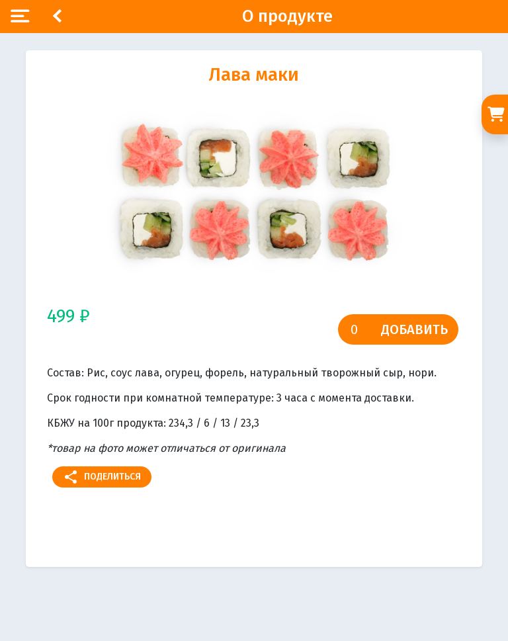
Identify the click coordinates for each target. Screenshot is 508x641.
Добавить (414, 329)
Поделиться (102, 477)
